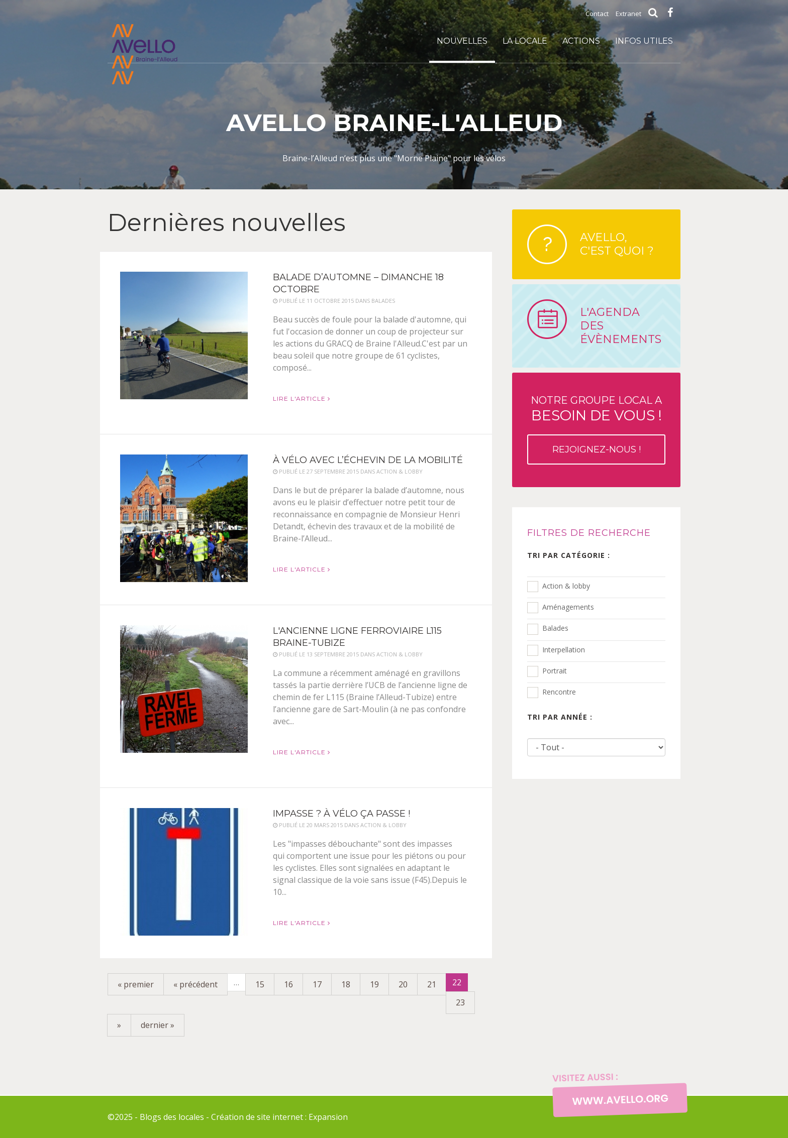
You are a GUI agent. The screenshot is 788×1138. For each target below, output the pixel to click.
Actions (581, 41)
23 (460, 1002)
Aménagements (568, 607)
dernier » (157, 1025)
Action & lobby (566, 586)
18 (345, 984)
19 (374, 984)
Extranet (628, 13)
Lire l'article (301, 398)
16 (288, 984)
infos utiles (644, 41)
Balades (555, 628)
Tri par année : (560, 717)
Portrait (554, 670)
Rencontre (559, 692)
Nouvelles (462, 41)
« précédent (195, 984)
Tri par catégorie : (568, 555)
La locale (525, 41)
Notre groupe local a (596, 429)
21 (431, 984)
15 (259, 984)
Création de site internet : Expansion (279, 1116)
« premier (136, 984)
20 (403, 984)
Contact (597, 13)
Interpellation (563, 649)
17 (317, 984)
